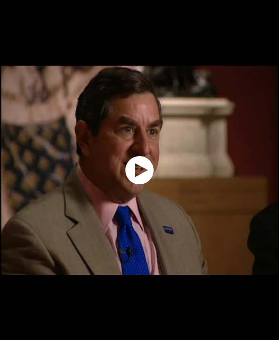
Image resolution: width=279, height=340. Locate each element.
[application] (139, 170)
